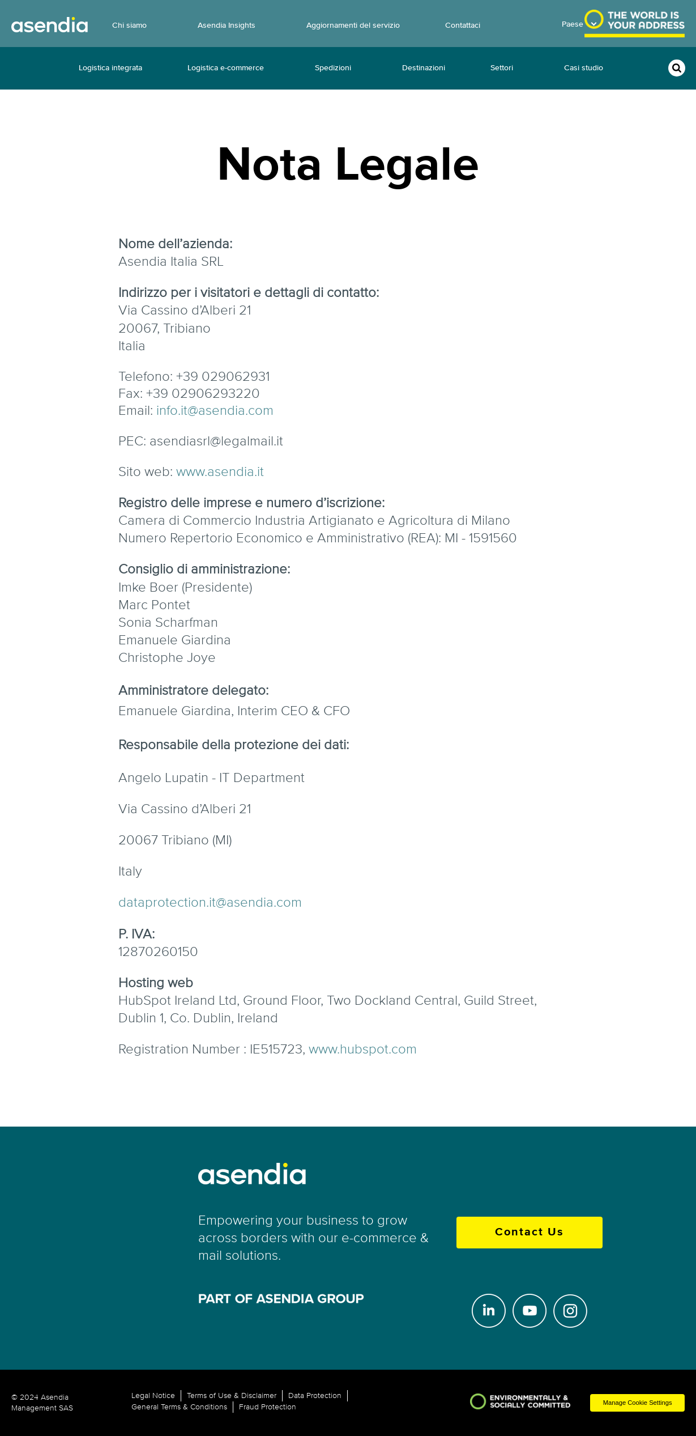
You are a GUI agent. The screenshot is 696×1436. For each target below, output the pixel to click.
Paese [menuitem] (572, 24)
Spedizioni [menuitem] (333, 68)
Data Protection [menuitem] (314, 1396)
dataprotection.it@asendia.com (210, 902)
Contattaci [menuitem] (462, 25)
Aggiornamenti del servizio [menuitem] (353, 25)
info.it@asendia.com (215, 410)
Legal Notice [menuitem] (153, 1396)
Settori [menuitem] (501, 68)
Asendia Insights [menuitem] (226, 25)
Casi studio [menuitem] (583, 68)
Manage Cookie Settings (637, 1402)
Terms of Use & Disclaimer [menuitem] (231, 1396)
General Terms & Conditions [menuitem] (179, 1407)
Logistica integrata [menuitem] (110, 68)
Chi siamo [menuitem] (129, 25)
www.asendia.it (220, 472)
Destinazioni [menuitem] (423, 68)
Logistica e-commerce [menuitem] (225, 68)
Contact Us (529, 1232)
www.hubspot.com (363, 1049)
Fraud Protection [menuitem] (267, 1407)
